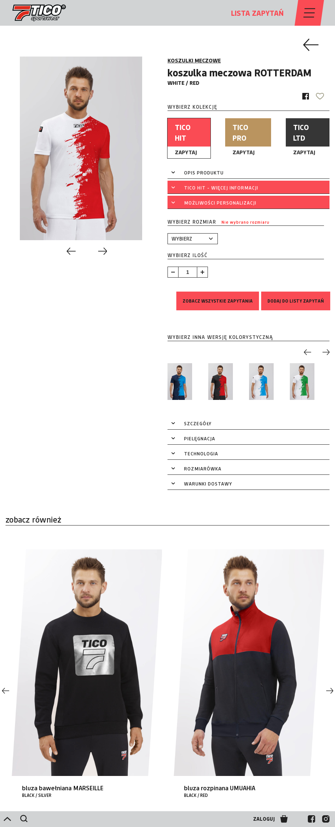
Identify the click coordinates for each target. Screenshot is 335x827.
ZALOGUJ (264, 818)
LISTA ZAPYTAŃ (257, 13)
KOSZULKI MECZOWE (194, 60)
